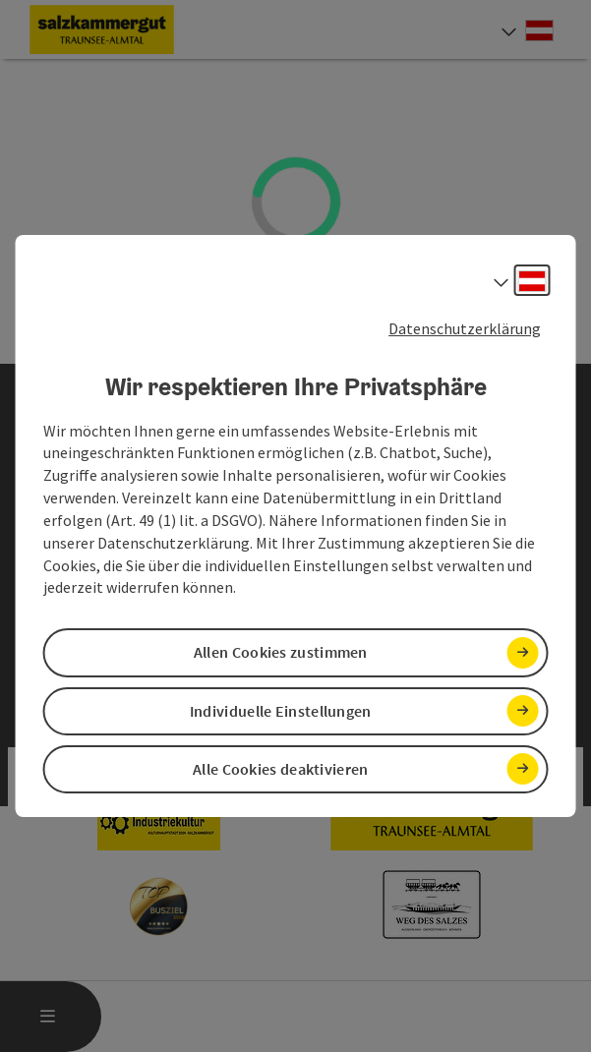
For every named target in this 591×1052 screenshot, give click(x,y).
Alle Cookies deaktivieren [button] (281, 769)
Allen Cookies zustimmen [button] (281, 653)
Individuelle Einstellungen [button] (281, 711)
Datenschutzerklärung (464, 328)
